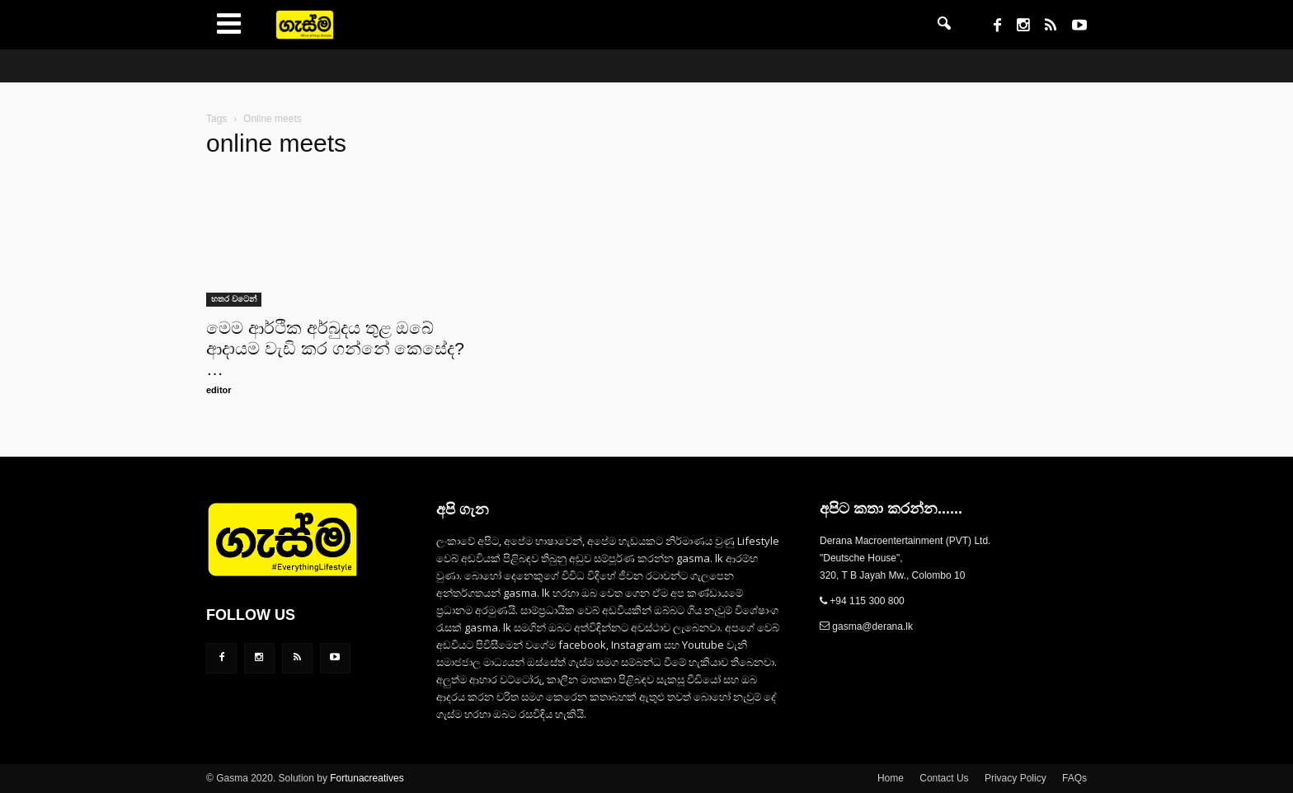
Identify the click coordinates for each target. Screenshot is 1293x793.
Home (890, 778)
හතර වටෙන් (233, 298)
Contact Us (943, 778)
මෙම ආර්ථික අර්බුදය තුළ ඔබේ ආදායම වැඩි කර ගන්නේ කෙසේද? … (335, 348)
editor (219, 390)
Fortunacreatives (366, 778)
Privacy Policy (1015, 778)
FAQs (1074, 778)
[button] (944, 24)
